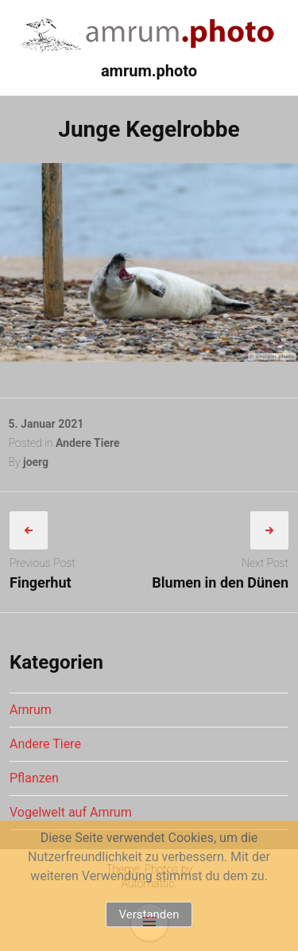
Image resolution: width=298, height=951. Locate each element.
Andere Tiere (88, 443)
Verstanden (148, 914)
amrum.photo (149, 70)
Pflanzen (34, 778)
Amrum (31, 709)
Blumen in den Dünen (220, 582)
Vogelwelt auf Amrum (71, 812)
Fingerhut (41, 582)
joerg (35, 462)
